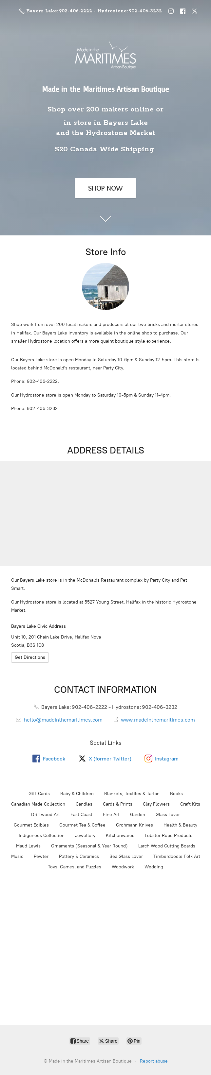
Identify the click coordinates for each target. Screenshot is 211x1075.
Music (17, 856)
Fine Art (111, 814)
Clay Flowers (156, 804)
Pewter (41, 856)
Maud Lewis (28, 846)
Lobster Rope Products (168, 835)
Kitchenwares (120, 835)
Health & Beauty (180, 825)
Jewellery (85, 835)
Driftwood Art (45, 814)
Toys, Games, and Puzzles (74, 867)
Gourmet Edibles (31, 825)
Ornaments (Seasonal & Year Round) (89, 846)
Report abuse (154, 1061)
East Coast (81, 814)
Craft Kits (190, 804)
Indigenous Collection (42, 835)
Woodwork (123, 867)
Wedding (153, 867)
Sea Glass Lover (126, 856)
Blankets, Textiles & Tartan (132, 793)
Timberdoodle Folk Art (176, 856)
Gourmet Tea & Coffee (82, 825)
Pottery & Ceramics (79, 856)
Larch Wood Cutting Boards (166, 846)
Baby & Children (77, 793)
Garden (137, 814)
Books (176, 793)
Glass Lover (168, 814)
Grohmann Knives (134, 825)
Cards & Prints (117, 804)
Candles (84, 804)
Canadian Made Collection (38, 804)
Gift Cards (39, 793)
